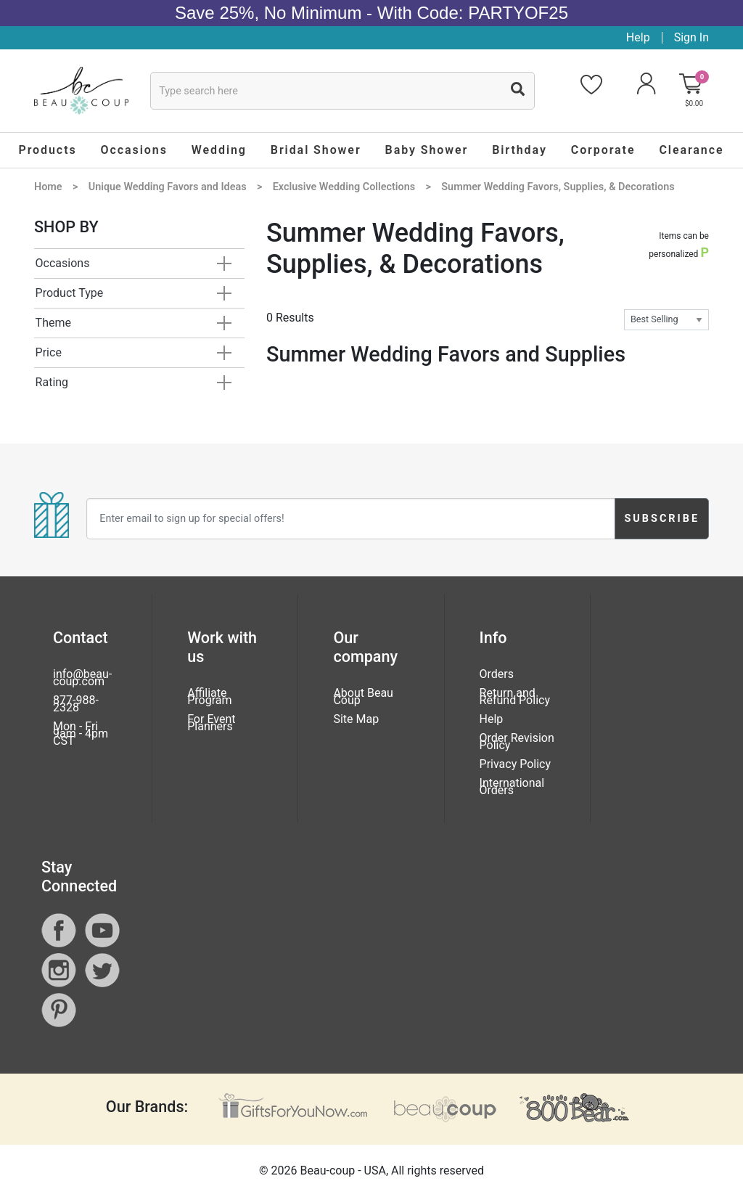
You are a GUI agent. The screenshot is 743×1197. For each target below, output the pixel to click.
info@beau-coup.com (82, 677)
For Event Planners (211, 722)
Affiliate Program (209, 696)
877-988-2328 (76, 703)
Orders (497, 674)
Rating (52, 382)
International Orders (512, 786)
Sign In (691, 37)
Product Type (70, 293)
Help (638, 37)
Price (49, 352)
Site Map (356, 719)
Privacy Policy (515, 764)
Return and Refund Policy (515, 696)
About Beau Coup (363, 696)
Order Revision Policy (517, 741)
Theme (53, 323)
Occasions (63, 263)
